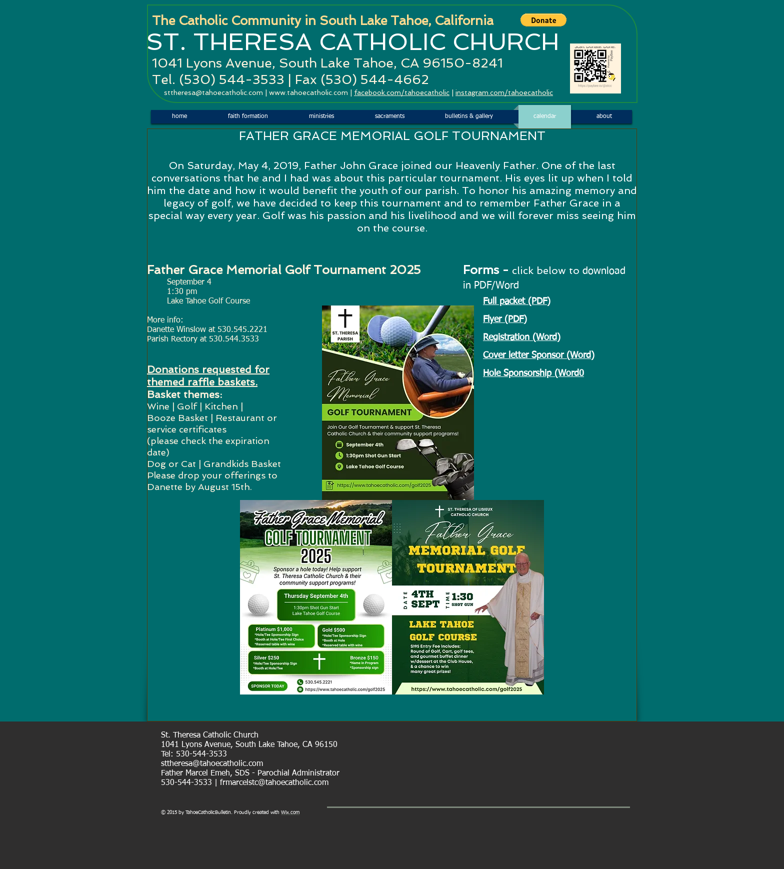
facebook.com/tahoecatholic (402, 92)
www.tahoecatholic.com (308, 92)
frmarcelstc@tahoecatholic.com (274, 783)
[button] (543, 20)
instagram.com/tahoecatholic (504, 92)
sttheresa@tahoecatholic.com (213, 92)
